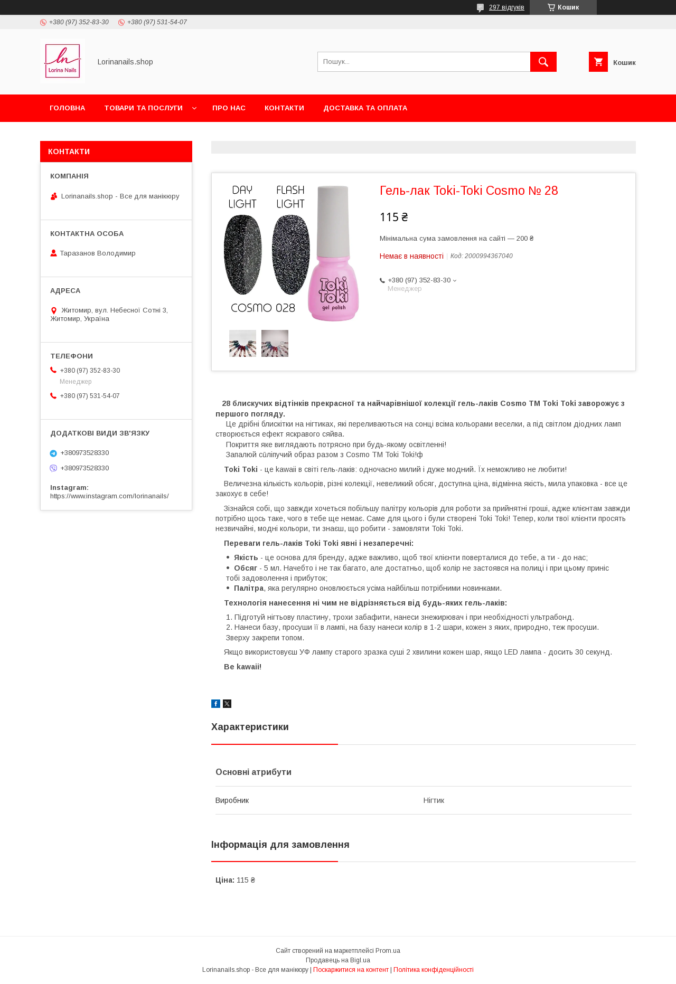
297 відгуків (506, 7)
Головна (67, 108)
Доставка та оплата (365, 108)
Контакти (284, 108)
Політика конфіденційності (433, 969)
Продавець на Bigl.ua (338, 960)
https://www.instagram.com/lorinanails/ (109, 496)
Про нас (229, 108)
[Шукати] (543, 62)
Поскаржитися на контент (351, 969)
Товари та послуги (143, 108)
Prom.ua (387, 950)
